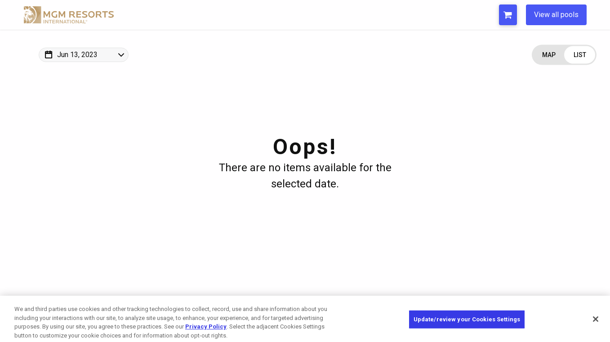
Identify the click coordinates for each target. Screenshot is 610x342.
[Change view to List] (579, 55)
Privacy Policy (206, 331)
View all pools (556, 14)
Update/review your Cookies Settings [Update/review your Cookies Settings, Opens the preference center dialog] (467, 323)
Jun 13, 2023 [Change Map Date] (77, 54)
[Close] (596, 323)
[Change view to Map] (548, 55)
